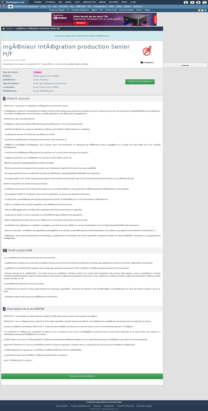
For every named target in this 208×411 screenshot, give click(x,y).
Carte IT (139, 10)
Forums (38, 2)
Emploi (102, 2)
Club (132, 2)
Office (119, 7)
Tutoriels (50, 2)
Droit (124, 2)
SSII (101, 10)
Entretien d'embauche (80, 10)
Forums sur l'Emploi (57, 10)
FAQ (60, 2)
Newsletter (89, 2)
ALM (55, 7)
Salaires (94, 10)
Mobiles (127, 7)
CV (68, 10)
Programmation (100, 7)
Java (71, 7)
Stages (147, 10)
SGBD (111, 7)
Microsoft (63, 7)
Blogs (68, 2)
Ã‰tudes (113, 2)
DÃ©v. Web (80, 7)
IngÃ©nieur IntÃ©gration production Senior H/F (38, 28)
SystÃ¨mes (138, 7)
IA (49, 7)
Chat (77, 2)
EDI (89, 7)
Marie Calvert (75, 64)
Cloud (43, 7)
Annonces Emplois (126, 10)
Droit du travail (111, 10)
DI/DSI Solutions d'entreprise (26, 7)
